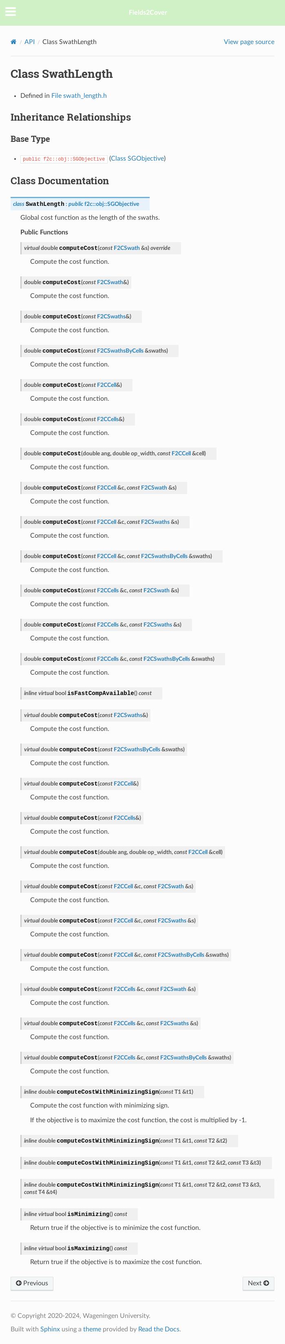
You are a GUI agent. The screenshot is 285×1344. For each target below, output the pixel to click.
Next (258, 1283)
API (29, 42)
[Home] (14, 41)
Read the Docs (158, 1329)
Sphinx (50, 1329)
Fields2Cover (148, 12)
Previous (32, 1283)
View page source (249, 42)
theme (92, 1329)
